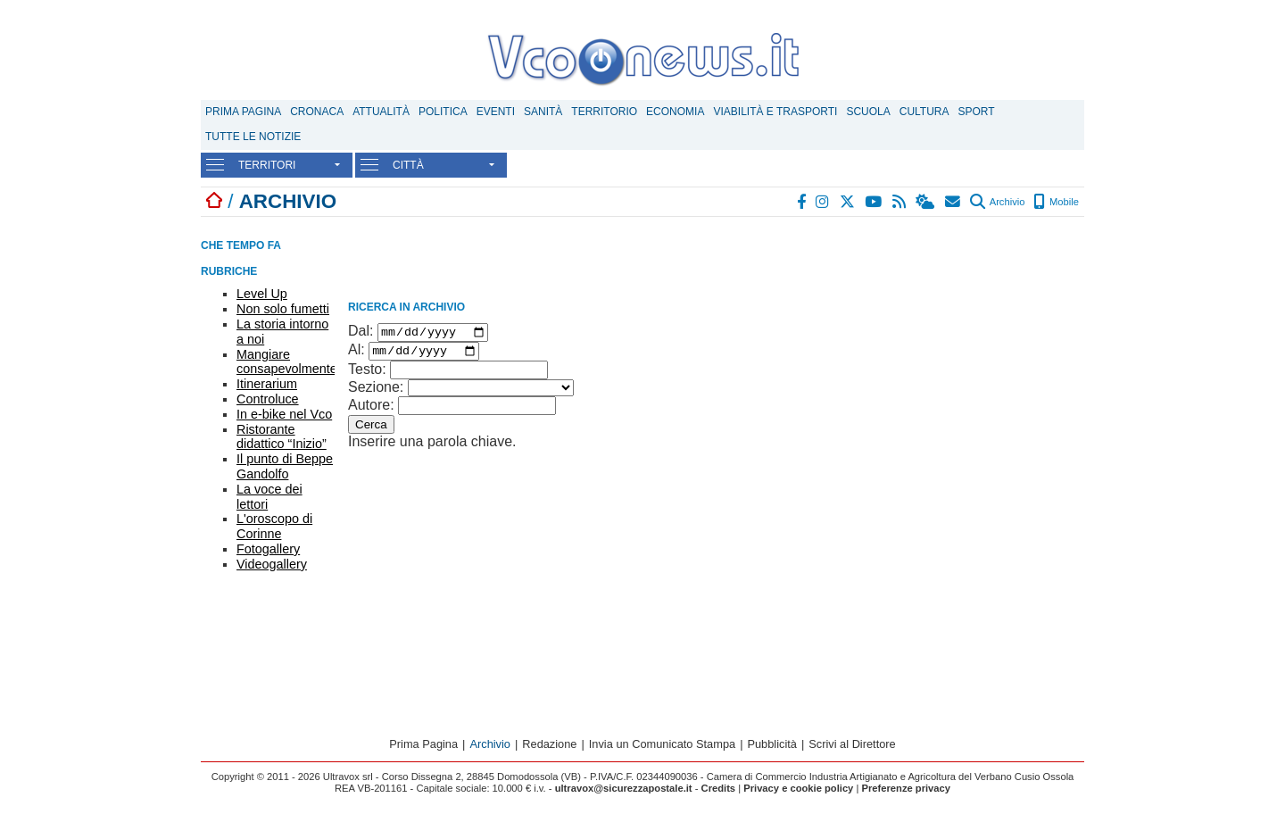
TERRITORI (266, 165)
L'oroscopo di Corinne (274, 526)
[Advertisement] (950, 337)
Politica (443, 111)
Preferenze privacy (905, 792)
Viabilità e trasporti (775, 111)
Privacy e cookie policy (798, 792)
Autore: (371, 410)
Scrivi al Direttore (851, 748)
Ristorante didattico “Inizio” (281, 437)
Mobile (1056, 201)
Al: (356, 354)
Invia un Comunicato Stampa (662, 748)
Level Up (261, 294)
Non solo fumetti (282, 309)
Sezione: (375, 392)
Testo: (367, 374)
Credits (718, 792)
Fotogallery (268, 549)
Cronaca (317, 111)
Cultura (924, 111)
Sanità (543, 111)
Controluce (267, 399)
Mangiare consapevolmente (286, 362)
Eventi (496, 111)
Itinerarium (266, 384)
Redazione (549, 748)
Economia (675, 111)
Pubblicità (772, 748)
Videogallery (271, 564)
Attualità (381, 111)
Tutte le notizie (253, 136)
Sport (976, 111)
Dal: (360, 333)
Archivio (997, 201)
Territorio (604, 111)
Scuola (868, 111)
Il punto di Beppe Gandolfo (284, 466)
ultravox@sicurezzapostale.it (623, 792)
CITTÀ (408, 165)
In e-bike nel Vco (284, 414)
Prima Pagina (243, 111)
